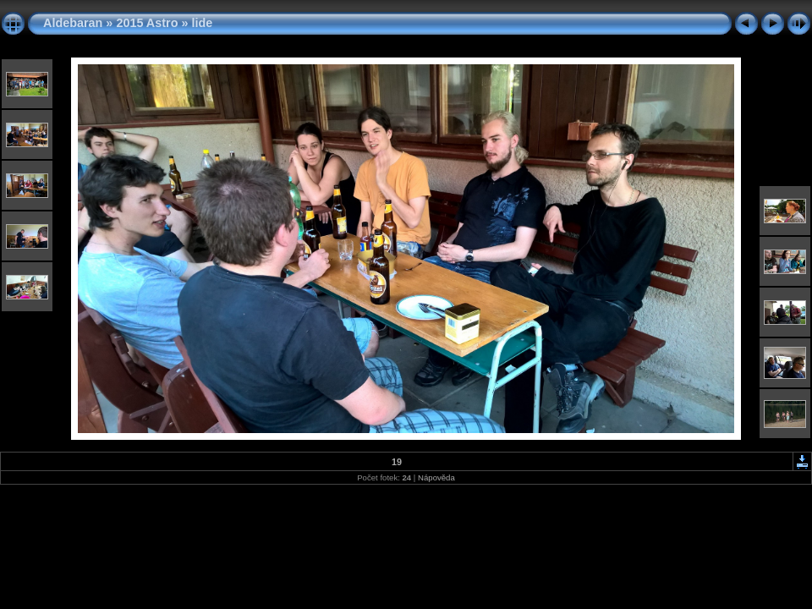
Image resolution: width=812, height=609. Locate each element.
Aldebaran (72, 23)
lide (201, 23)
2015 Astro (147, 23)
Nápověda (436, 477)
